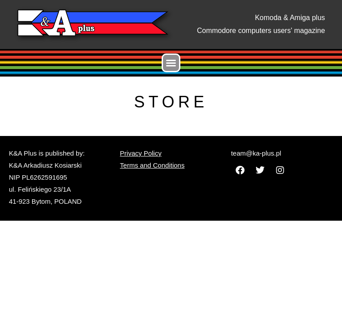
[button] (171, 63)
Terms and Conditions (152, 165)
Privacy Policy (140, 153)
